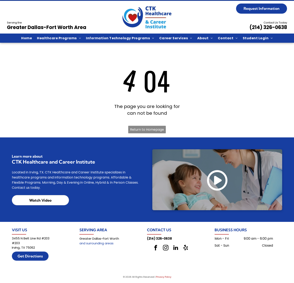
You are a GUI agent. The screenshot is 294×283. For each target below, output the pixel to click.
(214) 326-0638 (268, 27)
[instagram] (165, 248)
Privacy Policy (163, 277)
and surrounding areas (96, 243)
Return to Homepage (147, 129)
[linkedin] (175, 248)
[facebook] (155, 248)
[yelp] (185, 248)
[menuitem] (26, 38)
